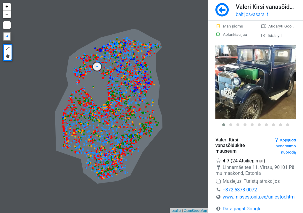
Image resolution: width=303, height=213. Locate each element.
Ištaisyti (271, 35)
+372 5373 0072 (240, 190)
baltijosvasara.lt (252, 14)
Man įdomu (229, 26)
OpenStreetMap (195, 210)
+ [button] (7, 6)
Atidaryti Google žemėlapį (282, 26)
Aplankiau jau (231, 34)
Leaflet (176, 210)
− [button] (7, 14)
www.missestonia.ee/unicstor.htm (259, 197)
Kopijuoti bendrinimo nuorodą (285, 146)
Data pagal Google (242, 209)
